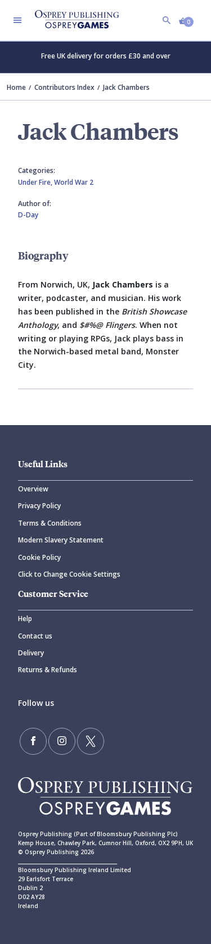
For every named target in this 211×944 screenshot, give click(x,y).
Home (16, 87)
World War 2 (73, 182)
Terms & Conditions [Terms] (50, 523)
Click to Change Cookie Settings (69, 574)
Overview (33, 489)
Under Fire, (36, 182)
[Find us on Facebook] (33, 741)
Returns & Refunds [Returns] (47, 669)
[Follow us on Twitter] (90, 741)
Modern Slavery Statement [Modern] (61, 540)
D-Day (28, 215)
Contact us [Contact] (35, 636)
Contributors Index (64, 87)
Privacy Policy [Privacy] (39, 505)
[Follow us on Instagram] (61, 741)
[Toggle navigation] (17, 20)
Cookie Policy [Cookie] (39, 557)
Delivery (31, 653)
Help (25, 618)
